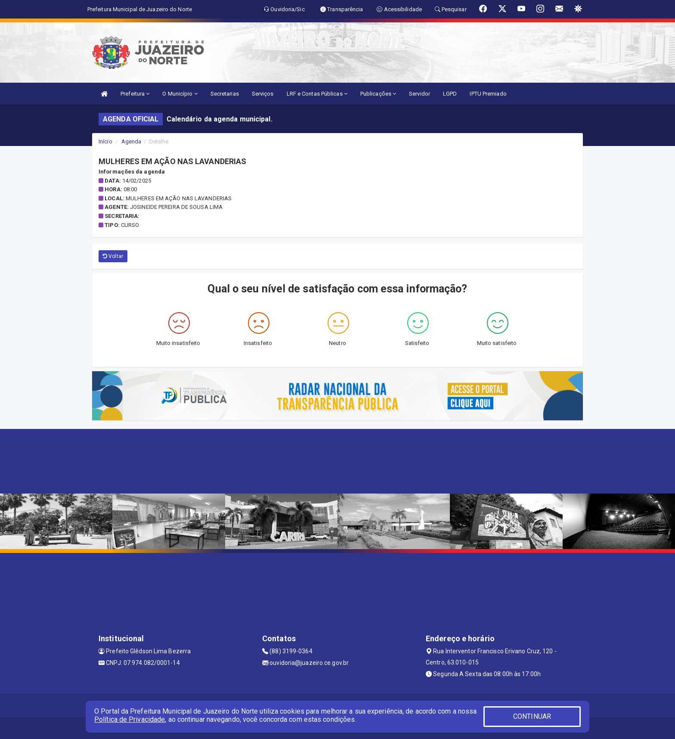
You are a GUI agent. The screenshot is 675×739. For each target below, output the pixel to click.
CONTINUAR (532, 716)
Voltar (113, 256)
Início (105, 141)
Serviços (263, 93)
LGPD (450, 93)
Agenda (131, 141)
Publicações (378, 93)
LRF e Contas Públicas (317, 93)
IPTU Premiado (488, 93)
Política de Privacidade (129, 719)
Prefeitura (135, 93)
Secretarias (225, 93)
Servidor (419, 93)
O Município (179, 93)
